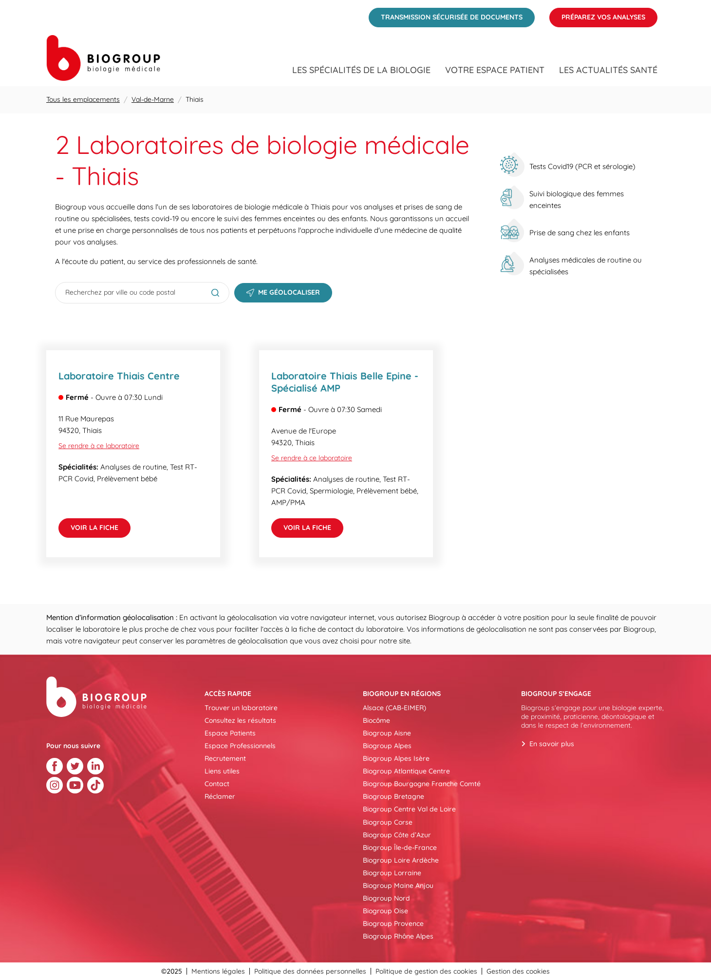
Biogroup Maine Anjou (398, 885)
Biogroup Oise (385, 910)
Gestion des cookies (518, 971)
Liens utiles (222, 771)
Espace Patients (230, 733)
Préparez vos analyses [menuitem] (597, 14)
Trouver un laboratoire (241, 707)
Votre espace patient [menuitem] (494, 70)
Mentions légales (218, 971)
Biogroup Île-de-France (400, 847)
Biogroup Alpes (387, 745)
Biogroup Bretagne (393, 796)
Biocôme (376, 720)
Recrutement (225, 758)
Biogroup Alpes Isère (396, 758)
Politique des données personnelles (310, 971)
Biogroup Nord (386, 898)
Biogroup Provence (393, 923)
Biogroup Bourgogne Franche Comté (422, 783)
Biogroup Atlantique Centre (406, 771)
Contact (217, 783)
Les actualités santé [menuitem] (608, 70)
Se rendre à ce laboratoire (98, 445)
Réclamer (220, 796)
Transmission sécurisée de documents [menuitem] (446, 14)
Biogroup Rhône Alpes (398, 936)
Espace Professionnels (240, 745)
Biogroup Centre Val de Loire (409, 809)
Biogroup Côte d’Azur (397, 834)
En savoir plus (551, 743)
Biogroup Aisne (387, 733)
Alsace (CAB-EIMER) (394, 707)
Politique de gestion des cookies (426, 971)
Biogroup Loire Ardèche (401, 860)
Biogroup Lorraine (392, 872)
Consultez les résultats (240, 720)
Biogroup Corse (387, 822)
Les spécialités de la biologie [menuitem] (361, 70)
